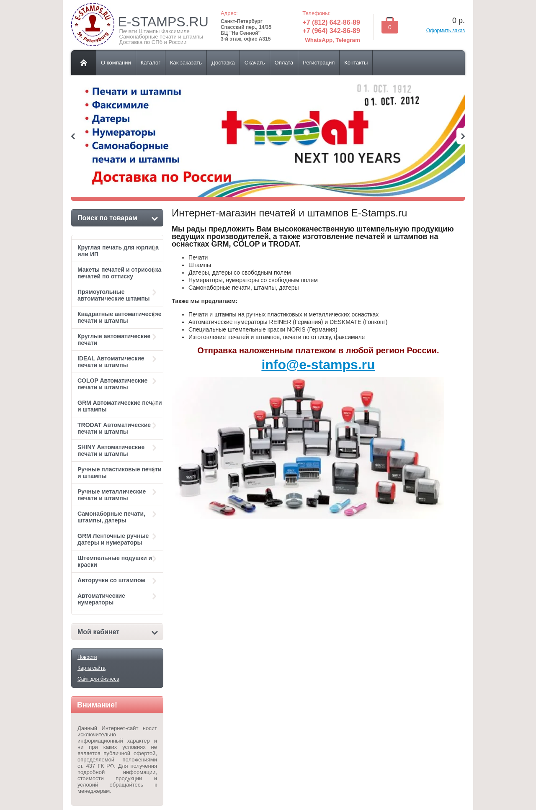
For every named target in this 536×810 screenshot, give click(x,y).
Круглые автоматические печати (118, 339)
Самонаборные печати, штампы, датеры (118, 517)
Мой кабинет (117, 631)
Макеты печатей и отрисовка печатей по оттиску (119, 273)
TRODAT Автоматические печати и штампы (118, 428)
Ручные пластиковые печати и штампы (119, 472)
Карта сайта (91, 668)
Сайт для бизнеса (98, 679)
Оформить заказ (445, 30)
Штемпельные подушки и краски (118, 561)
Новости (87, 657)
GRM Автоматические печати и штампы (119, 406)
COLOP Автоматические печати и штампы (118, 384)
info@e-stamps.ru (318, 364)
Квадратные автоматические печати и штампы (119, 317)
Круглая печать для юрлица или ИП (118, 250)
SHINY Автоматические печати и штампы (118, 450)
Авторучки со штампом (118, 580)
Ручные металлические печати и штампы (118, 494)
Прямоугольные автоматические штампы (118, 295)
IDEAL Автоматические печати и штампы (118, 361)
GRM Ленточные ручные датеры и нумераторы (118, 539)
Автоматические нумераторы (118, 599)
